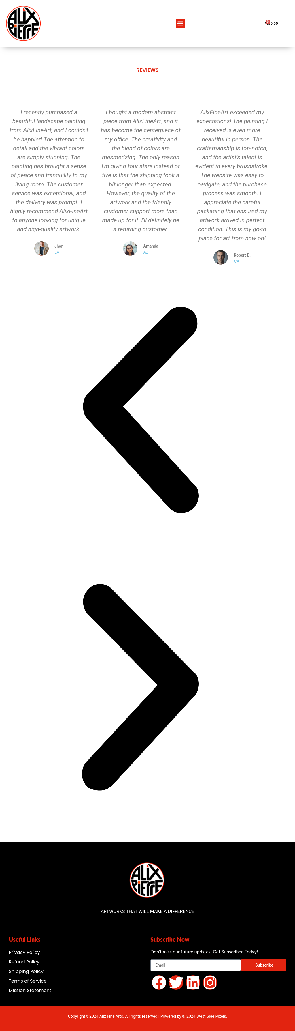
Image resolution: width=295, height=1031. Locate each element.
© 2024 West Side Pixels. (204, 1016)
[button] (180, 23)
